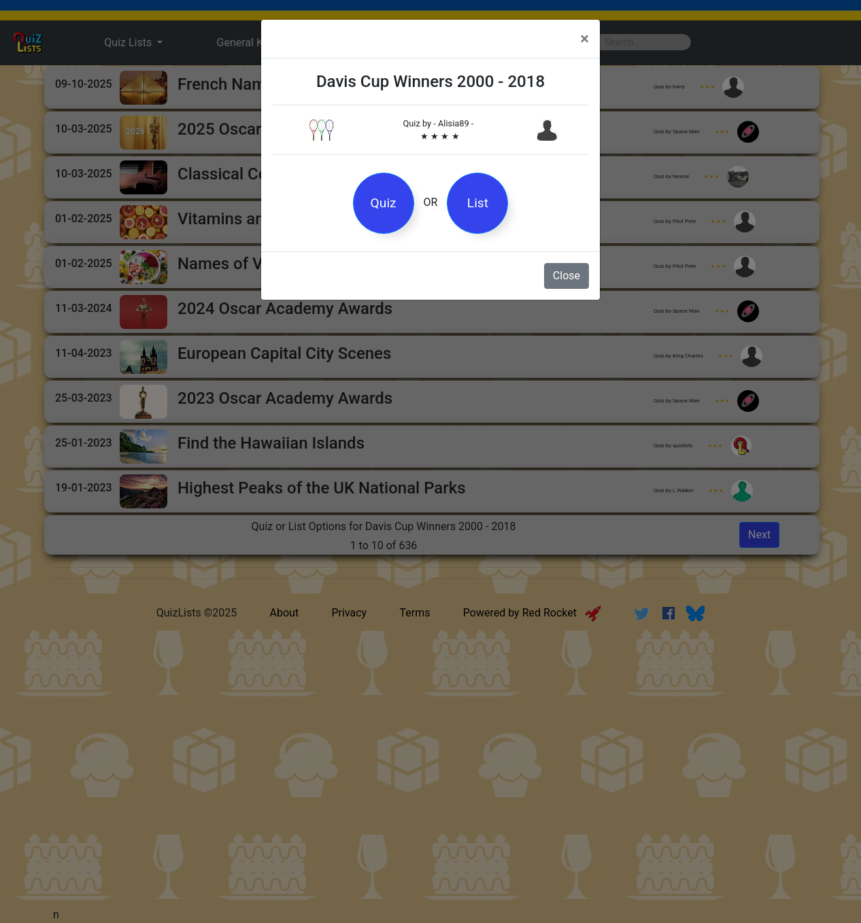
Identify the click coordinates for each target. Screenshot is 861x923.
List (477, 203)
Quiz (383, 203)
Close (566, 275)
